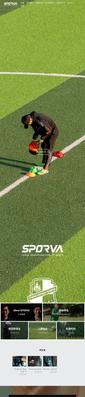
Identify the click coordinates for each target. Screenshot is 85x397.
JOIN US (42, 152)
